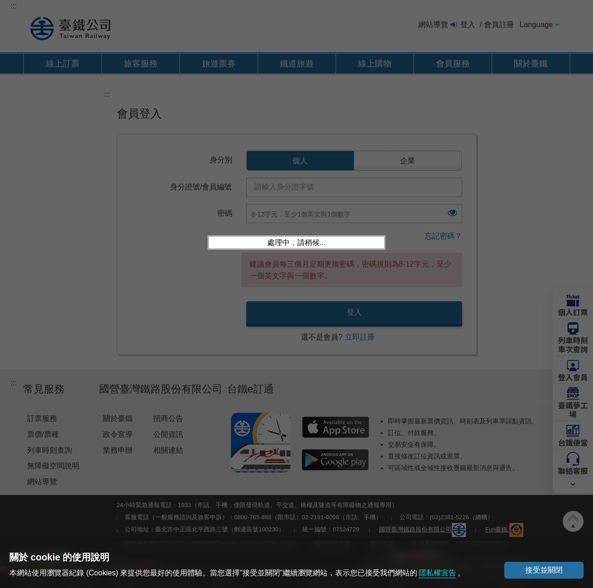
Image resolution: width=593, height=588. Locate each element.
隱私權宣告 (437, 573)
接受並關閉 (544, 570)
